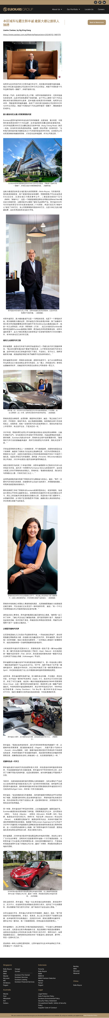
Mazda (5, 976)
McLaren (6, 978)
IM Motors (6, 983)
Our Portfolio (73, 9)
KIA (4, 1001)
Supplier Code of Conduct (47, 1008)
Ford (4, 996)
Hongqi (17, 969)
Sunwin (17, 971)
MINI (5, 974)
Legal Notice (42, 994)
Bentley (76, 966)
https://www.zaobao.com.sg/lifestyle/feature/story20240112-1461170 (32, 35)
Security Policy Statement (47, 1001)
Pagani (5, 985)
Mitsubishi (6, 999)
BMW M (41, 976)
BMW (5, 971)
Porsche (41, 969)
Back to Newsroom (97, 22)
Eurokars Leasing (21, 980)
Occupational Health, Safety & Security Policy (52, 1004)
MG (4, 981)
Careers (101, 9)
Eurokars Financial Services (24, 982)
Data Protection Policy (46, 996)
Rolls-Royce (7, 969)
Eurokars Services (21, 977)
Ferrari (40, 983)
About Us (57, 9)
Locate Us (89, 9)
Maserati (76, 973)
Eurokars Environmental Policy (49, 999)
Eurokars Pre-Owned (22, 975)
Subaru (5, 1003)
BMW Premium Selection (47, 978)
